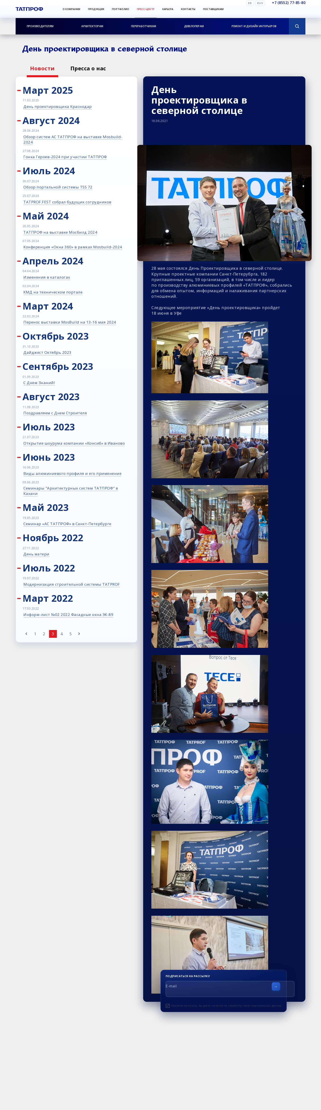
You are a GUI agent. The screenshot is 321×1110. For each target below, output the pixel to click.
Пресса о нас (88, 68)
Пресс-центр (145, 9)
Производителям (40, 26)
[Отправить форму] (276, 986)
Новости (42, 68)
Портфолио (120, 9)
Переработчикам (143, 26)
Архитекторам (92, 26)
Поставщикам (213, 9)
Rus (260, 3)
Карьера (167, 9)
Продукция (96, 9)
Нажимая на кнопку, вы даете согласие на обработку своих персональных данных (226, 1005)
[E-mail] (230, 989)
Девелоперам (194, 26)
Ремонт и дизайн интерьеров (254, 26)
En (250, 3)
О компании (71, 9)
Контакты (188, 9)
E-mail (171, 986)
